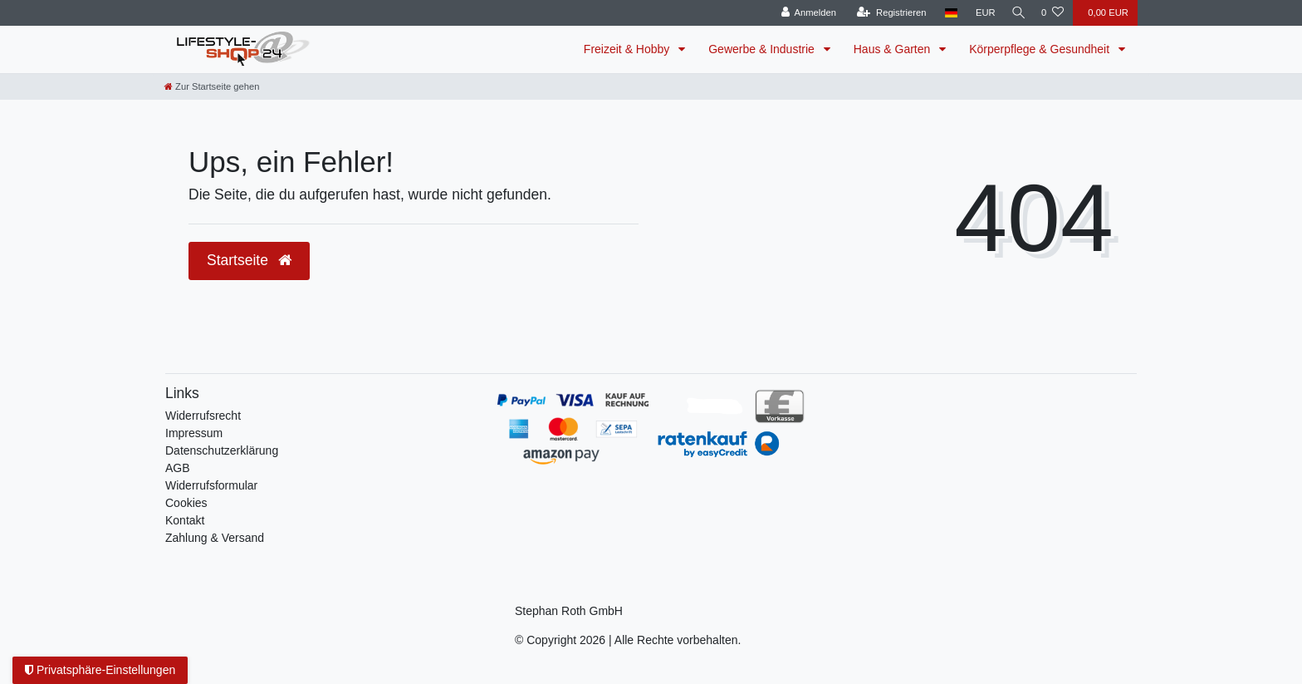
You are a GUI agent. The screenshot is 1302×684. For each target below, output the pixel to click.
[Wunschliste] (1052, 13)
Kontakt (184, 520)
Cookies (186, 502)
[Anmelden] (802, 13)
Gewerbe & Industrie (763, 49)
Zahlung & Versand (214, 537)
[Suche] (1015, 13)
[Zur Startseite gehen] (211, 86)
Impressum (194, 433)
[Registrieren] (885, 13)
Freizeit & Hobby (628, 49)
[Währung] (980, 13)
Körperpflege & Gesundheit (1041, 49)
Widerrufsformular (211, 485)
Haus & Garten (894, 49)
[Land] (945, 13)
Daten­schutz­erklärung (221, 450)
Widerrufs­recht (203, 415)
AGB (177, 468)
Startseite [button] (249, 260)
